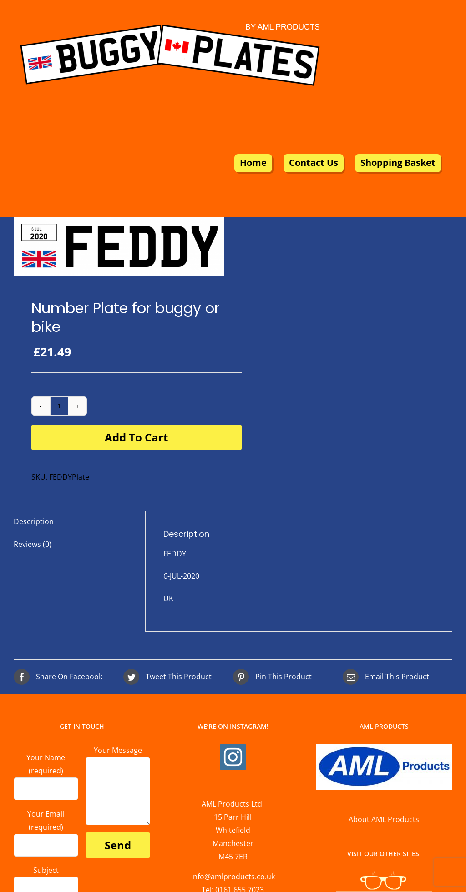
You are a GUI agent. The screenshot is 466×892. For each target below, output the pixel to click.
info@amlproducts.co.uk (233, 877)
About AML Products (384, 819)
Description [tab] (34, 521)
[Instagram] (233, 757)
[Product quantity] (59, 406)
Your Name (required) (46, 772)
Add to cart (136, 437)
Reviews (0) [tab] (32, 544)
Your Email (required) (46, 829)
